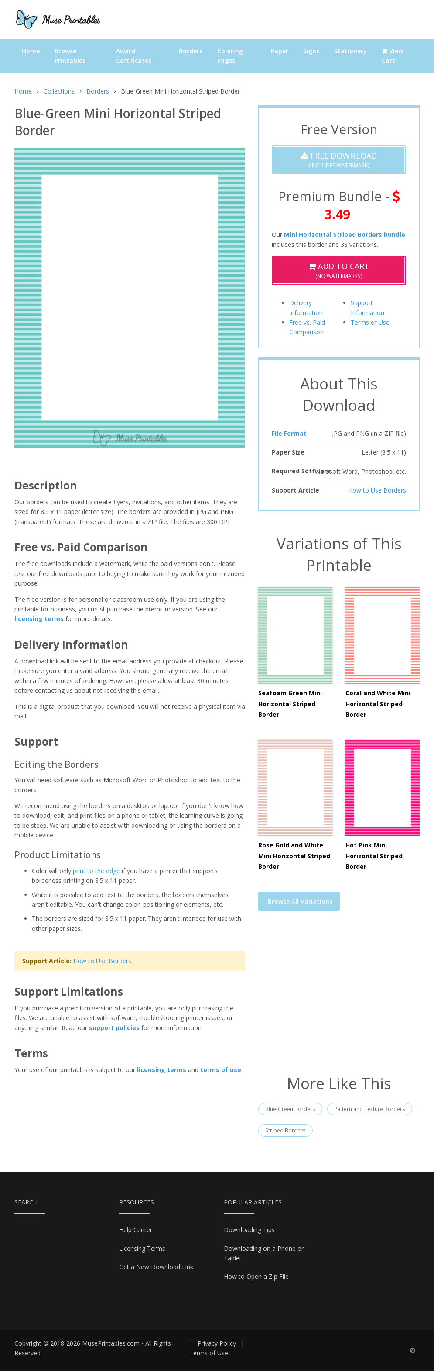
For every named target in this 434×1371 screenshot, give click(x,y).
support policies (114, 1028)
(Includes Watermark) (339, 159)
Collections (59, 91)
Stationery (350, 51)
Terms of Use (370, 322)
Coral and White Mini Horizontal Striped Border (377, 703)
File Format (289, 433)
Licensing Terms (142, 1248)
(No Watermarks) (338, 270)
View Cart (392, 56)
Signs (311, 51)
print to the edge (96, 871)
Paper (279, 51)
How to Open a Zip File (256, 1276)
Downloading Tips (249, 1229)
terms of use (220, 1070)
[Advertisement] (339, 998)
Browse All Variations (300, 901)
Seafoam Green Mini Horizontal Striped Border (290, 703)
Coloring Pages (230, 56)
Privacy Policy (217, 1343)
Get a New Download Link (156, 1267)
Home (31, 51)
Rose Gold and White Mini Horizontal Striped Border (294, 856)
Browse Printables (70, 56)
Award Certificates (133, 56)
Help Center (135, 1229)
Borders (190, 51)
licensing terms (39, 618)
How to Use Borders (102, 961)
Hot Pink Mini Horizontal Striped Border (374, 856)
